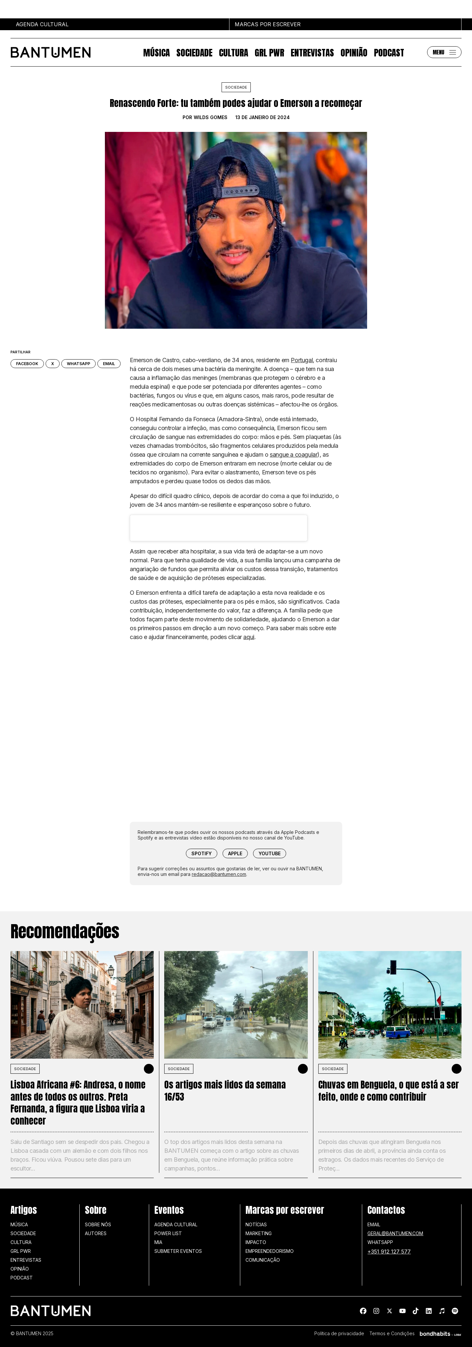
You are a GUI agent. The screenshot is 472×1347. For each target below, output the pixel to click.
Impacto (256, 1242)
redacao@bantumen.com (219, 874)
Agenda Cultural (175, 1224)
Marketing (259, 1233)
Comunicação (263, 1260)
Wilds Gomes (210, 117)
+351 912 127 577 (389, 1251)
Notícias (256, 1224)
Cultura (233, 52)
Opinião (354, 52)
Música (156, 52)
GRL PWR (269, 52)
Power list (168, 1233)
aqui (248, 636)
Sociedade (194, 52)
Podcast (389, 52)
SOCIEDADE (25, 1069)
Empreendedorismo (270, 1251)
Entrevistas (312, 52)
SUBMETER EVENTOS (178, 1251)
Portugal (302, 360)
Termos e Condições (392, 1333)
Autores (96, 1233)
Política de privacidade (339, 1333)
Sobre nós (98, 1224)
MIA (158, 1242)
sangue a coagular (293, 454)
